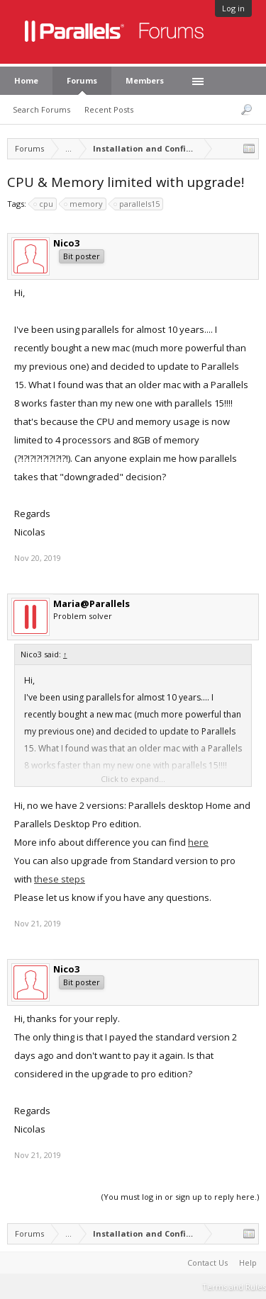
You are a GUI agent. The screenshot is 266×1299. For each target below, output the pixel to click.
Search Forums (41, 109)
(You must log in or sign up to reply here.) (180, 1196)
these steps (59, 879)
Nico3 (66, 243)
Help (248, 1262)
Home (26, 80)
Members (145, 80)
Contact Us (207, 1262)
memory (84, 204)
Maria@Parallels (91, 603)
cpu (44, 204)
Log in (233, 8)
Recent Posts (108, 109)
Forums (82, 80)
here (198, 842)
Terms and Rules (234, 1286)
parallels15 (137, 204)
